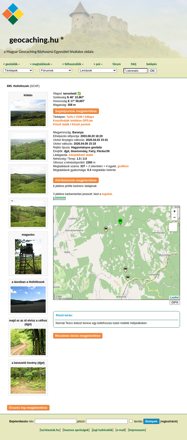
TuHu (70, 117)
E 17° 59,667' (76, 101)
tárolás (138, 421)
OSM (79, 117)
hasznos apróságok (76, 430)
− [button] (174, 217)
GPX (174, 302)
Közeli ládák (61, 124)
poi (98, 64)
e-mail (120, 430)
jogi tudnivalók (102, 430)
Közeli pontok (81, 124)
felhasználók (73, 64)
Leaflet (174, 297)
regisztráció (169, 421)
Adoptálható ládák (81, 155)
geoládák (11, 64)
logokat (107, 194)
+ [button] (174, 211)
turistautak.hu (50, 430)
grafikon (123, 166)
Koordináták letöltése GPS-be (73, 120)
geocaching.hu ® (37, 40)
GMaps (89, 117)
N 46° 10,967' (75, 97)
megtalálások (41, 64)
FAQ (133, 64)
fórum (117, 64)
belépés (151, 64)
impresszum (137, 430)
